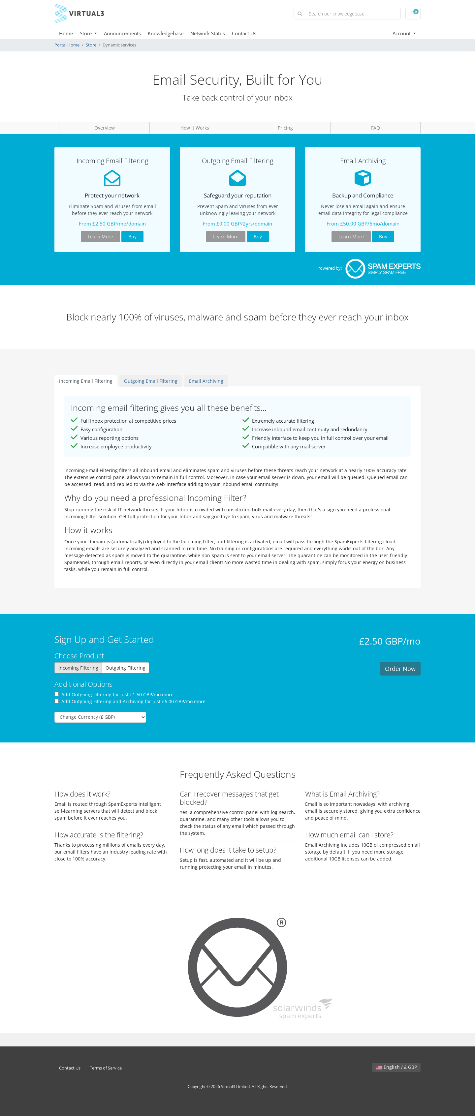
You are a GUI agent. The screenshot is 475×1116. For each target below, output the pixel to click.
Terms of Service (106, 1068)
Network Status (207, 33)
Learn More (100, 236)
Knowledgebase (165, 33)
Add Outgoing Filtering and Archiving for (130, 701)
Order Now (400, 669)
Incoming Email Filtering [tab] (85, 381)
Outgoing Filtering (125, 668)
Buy (132, 236)
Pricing (285, 128)
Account (402, 33)
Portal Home (66, 45)
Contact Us (244, 33)
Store (86, 33)
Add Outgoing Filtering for (114, 694)
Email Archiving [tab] (206, 381)
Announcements (122, 33)
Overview (104, 128)
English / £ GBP (396, 1067)
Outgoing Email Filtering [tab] (150, 381)
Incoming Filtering (78, 668)
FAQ (375, 128)
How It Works (194, 128)
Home (66, 33)
